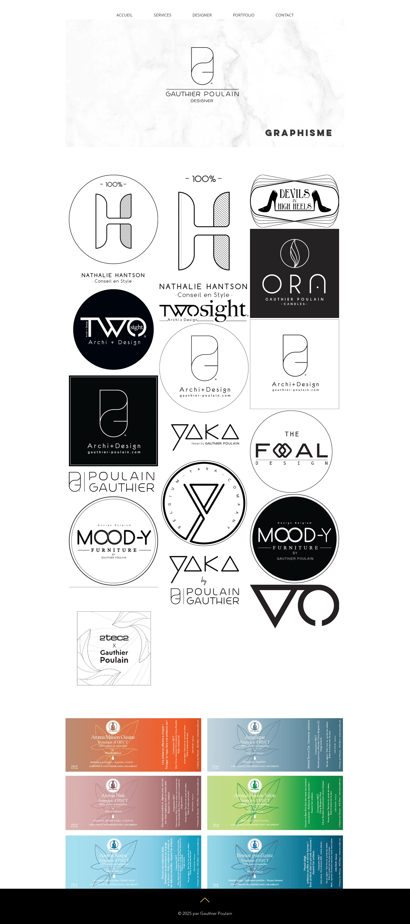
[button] (243, 15)
